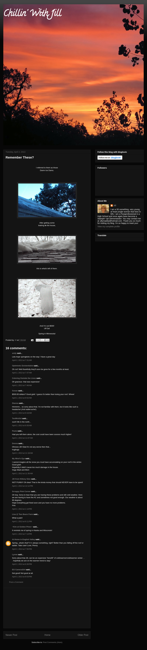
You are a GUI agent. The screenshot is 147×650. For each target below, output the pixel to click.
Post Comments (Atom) (52, 642)
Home (48, 635)
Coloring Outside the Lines (24, 378)
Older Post (83, 635)
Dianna (15, 403)
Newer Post (11, 635)
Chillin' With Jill (32, 14)
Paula (14, 431)
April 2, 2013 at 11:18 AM (22, 453)
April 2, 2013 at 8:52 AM (22, 398)
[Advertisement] (46, 608)
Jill (114, 205)
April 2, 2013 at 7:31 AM (22, 360)
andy (14, 353)
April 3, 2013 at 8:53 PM (22, 577)
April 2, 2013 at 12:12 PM (22, 486)
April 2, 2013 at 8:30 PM (22, 564)
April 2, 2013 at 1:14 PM (22, 509)
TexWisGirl (17, 418)
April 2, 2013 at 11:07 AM (22, 438)
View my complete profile (108, 226)
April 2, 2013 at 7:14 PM (22, 534)
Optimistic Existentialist (22, 366)
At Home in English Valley (23, 539)
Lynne (15, 554)
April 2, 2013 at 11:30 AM (22, 473)
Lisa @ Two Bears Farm (22, 514)
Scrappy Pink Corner (21, 491)
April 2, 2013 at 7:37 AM (22, 373)
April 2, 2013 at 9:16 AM (22, 413)
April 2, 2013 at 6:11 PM (22, 521)
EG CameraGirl (18, 570)
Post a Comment (16, 582)
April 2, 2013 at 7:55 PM (22, 549)
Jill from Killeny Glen (21, 479)
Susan (15, 391)
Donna (15, 443)
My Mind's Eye (18, 458)
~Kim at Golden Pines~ (22, 527)
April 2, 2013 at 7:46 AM (22, 385)
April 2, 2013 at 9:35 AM (22, 425)
